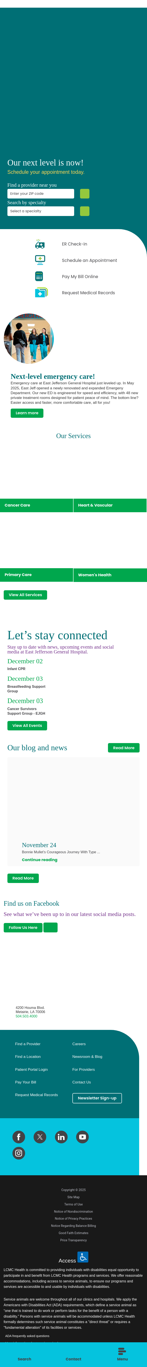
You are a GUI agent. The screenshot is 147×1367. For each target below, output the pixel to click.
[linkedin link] (61, 1136)
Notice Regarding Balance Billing (73, 1225)
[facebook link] (18, 1136)
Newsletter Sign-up (97, 1098)
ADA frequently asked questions (27, 1335)
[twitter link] (40, 1136)
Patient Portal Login (31, 1069)
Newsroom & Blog (87, 1057)
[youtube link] (82, 1136)
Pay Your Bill (25, 1082)
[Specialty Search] (84, 211)
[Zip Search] (84, 194)
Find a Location (28, 1057)
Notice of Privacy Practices (73, 1218)
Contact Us (81, 1082)
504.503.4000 (26, 1016)
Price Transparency (73, 1240)
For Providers (83, 1069)
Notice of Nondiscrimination (73, 1211)
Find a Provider (27, 1044)
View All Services (25, 595)
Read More (124, 748)
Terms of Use (73, 1204)
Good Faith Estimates (73, 1233)
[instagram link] (18, 1153)
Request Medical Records (36, 1095)
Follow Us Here (23, 927)
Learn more (27, 413)
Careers (79, 1044)
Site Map (73, 1197)
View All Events (27, 726)
